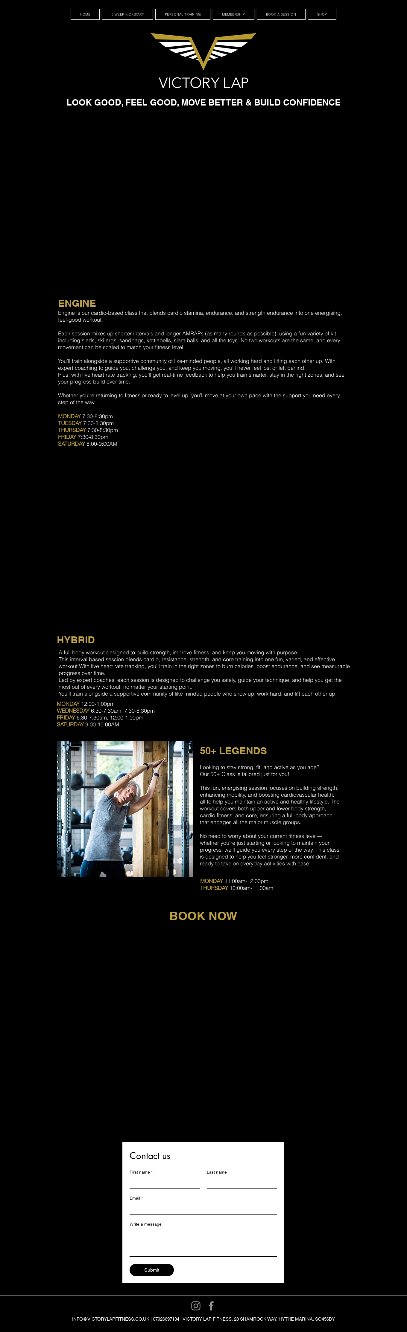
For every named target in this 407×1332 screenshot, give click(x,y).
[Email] (201, 1208)
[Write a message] (203, 1243)
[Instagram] (196, 1306)
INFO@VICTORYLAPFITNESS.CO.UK (110, 1319)
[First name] (163, 1182)
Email (136, 1198)
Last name (217, 1172)
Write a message (146, 1224)
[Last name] (240, 1182)
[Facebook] (211, 1306)
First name (141, 1172)
